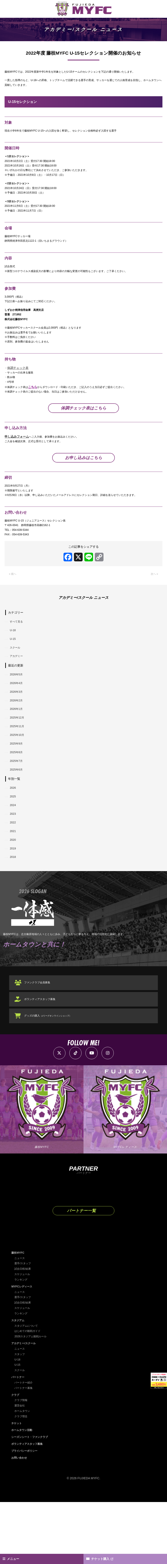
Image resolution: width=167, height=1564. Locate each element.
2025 (14, 849)
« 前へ (13, 606)
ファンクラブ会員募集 (41, 1045)
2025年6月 (18, 820)
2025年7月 (18, 810)
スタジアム (19, 1383)
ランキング (22, 1343)
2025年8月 (18, 800)
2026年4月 (18, 723)
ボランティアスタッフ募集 (44, 1061)
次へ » (153, 606)
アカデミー (18, 694)
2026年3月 (18, 732)
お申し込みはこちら (83, 484)
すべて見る (18, 655)
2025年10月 (19, 781)
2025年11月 (19, 771)
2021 (14, 888)
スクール (17, 684)
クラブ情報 (22, 1462)
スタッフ (20, 1417)
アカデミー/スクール (25, 1406)
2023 (14, 868)
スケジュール (23, 1338)
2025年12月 (19, 761)
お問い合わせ (20, 1519)
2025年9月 (18, 790)
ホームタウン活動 (23, 1492)
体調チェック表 (18, 389)
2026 (14, 839)
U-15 (14, 674)
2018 (14, 917)
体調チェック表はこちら (83, 433)
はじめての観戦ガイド (29, 1394)
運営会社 (20, 1468)
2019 (14, 907)
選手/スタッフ (23, 1327)
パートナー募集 (25, 1450)
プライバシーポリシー (26, 1512)
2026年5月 (18, 713)
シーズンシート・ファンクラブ (32, 1499)
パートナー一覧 (81, 1274)
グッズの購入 (52, 1078)
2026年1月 (18, 752)
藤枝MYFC (18, 1317)
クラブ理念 (22, 1478)
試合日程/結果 (23, 1333)
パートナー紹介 (25, 1445)
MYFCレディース (23, 1350)
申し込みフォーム (17, 462)
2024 (14, 858)
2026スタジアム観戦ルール (33, 1399)
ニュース (20, 1322)
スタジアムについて (28, 1389)
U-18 (14, 664)
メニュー (15, 1558)
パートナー (19, 1440)
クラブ (15, 1457)
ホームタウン (23, 1473)
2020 (14, 897)
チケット (17, 1485)
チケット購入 (103, 1558)
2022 (14, 878)
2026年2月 (18, 742)
